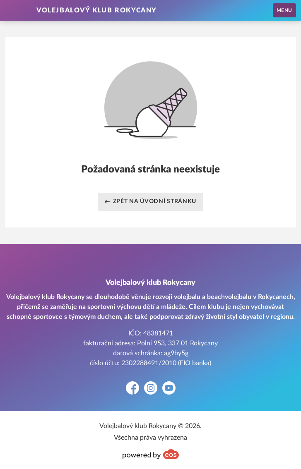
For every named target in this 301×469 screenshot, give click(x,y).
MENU (284, 10)
